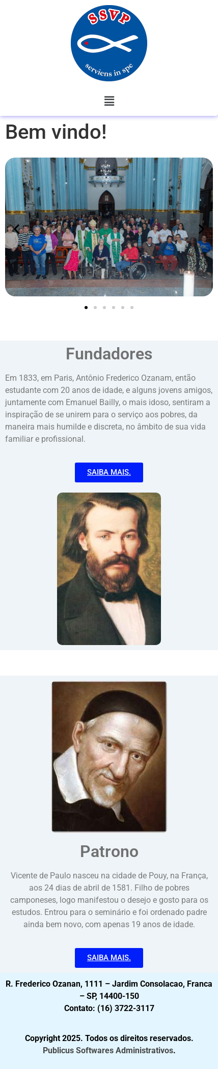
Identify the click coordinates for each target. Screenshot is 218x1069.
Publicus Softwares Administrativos (108, 1050)
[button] (109, 101)
